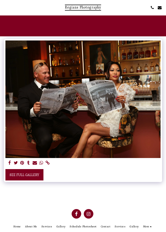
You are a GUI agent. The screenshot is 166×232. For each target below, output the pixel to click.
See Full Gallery (24, 174)
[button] (5, 7)
